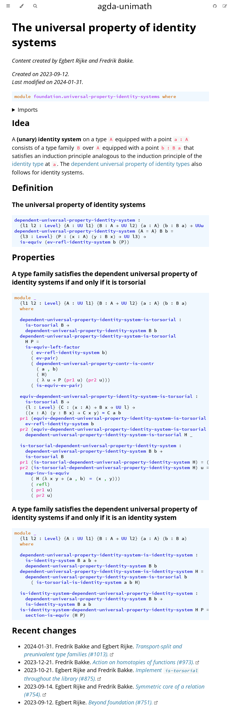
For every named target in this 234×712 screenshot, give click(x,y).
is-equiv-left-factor (52, 347)
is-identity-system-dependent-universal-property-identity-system (106, 593)
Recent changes (44, 630)
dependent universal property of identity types (130, 163)
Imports (28, 109)
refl (41, 484)
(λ (44, 478)
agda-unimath (125, 6)
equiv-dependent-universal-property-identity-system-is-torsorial (106, 396)
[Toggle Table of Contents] (8, 6)
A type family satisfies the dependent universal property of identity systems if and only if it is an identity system (104, 513)
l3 (25, 236)
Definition (32, 187)
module (22, 96)
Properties (33, 257)
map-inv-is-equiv (47, 473)
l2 (33, 225)
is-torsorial (41, 325)
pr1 (70, 380)
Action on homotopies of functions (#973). (143, 662)
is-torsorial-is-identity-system (78, 582)
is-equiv (31, 242)
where (169, 96)
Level (51, 225)
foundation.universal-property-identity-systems (97, 96)
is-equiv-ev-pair (58, 385)
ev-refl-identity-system (78, 242)
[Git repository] (215, 6)
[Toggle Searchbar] (35, 6)
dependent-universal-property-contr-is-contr (95, 363)
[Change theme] (21, 6)
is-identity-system (50, 560)
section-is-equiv (47, 615)
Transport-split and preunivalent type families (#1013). (103, 650)
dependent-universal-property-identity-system (74, 220)
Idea (21, 122)
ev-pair (45, 358)
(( (28, 413)
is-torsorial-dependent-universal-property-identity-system (98, 445)
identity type (28, 163)
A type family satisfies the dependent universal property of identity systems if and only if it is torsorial (104, 277)
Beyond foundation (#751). (120, 702)
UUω (199, 225)
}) (126, 242)
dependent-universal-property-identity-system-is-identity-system (106, 555)
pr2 (92, 380)
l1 (25, 225)
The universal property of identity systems (78, 204)
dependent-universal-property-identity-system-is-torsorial (98, 319)
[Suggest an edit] (224, 6)
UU (80, 225)
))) (106, 380)
